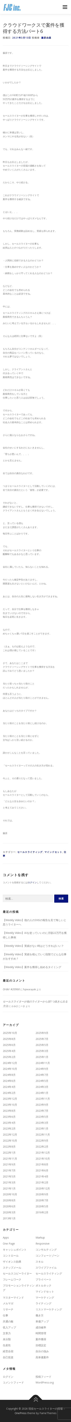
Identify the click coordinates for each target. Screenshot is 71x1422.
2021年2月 (42, 1182)
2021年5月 (9, 1176)
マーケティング (45, 1297)
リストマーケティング (49, 1309)
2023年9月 (42, 1104)
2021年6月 (42, 1170)
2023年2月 (9, 1128)
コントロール (11, 1255)
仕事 (5, 1315)
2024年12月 (10, 1063)
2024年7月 (42, 1075)
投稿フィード (43, 1376)
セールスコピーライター (17, 1273)
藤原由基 (46, 37)
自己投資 (8, 1357)
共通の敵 (8, 1321)
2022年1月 (9, 1152)
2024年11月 (43, 1063)
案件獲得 (41, 1339)
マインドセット (53, 852)
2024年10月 (10, 1068)
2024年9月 (42, 1068)
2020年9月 (42, 1194)
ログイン (32, 882)
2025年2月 (9, 1057)
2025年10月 (10, 1033)
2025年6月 (9, 1045)
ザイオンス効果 (12, 1261)
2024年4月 (9, 1087)
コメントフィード (13, 1382)
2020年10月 (10, 1194)
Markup (40, 1237)
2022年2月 (42, 1146)
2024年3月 (42, 1087)
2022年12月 (10, 1134)
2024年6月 (9, 1081)
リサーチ (8, 1309)
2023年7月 (42, 1110)
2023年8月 (9, 1110)
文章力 (7, 1333)
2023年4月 (9, 1122)
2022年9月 (42, 1140)
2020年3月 (9, 1212)
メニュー (65, 7)
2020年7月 (42, 1200)
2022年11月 (43, 1134)
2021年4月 (42, 1176)
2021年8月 (42, 1164)
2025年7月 (42, 1039)
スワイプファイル (46, 1267)
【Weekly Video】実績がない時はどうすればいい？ (33, 946)
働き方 (40, 1315)
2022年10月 (10, 1140)
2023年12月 (10, 1098)
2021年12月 (43, 1152)
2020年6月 (9, 1206)
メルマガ (8, 1303)
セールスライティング (30, 852)
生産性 (7, 1345)
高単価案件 (42, 1357)
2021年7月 (9, 1170)
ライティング (43, 1303)
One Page (9, 1243)
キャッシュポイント (15, 1249)
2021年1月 (9, 1188)
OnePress (21, 1413)
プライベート (43, 1279)
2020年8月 (9, 1200)
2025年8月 (9, 1039)
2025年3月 (42, 1051)
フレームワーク (12, 1279)
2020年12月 (43, 1188)
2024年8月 (9, 1075)
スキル (40, 1261)
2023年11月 (43, 1098)
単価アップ (42, 1321)
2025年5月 (42, 1045)
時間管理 (41, 1333)
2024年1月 (42, 1093)
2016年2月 (42, 1212)
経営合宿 (8, 1351)
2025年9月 (42, 1033)
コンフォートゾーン (47, 1255)
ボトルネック (43, 1285)
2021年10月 (43, 1158)
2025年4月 (9, 1051)
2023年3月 (42, 1122)
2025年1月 (42, 1057)
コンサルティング (46, 1249)
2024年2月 (9, 1093)
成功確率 (41, 1327)
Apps (6, 1237)
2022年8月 (9, 1146)
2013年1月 (9, 1218)
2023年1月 (42, 1128)
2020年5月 (42, 1206)
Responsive (43, 1243)
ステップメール (12, 1267)
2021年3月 (9, 1182)
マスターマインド (13, 1297)
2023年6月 (9, 1116)
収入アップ (9, 1327)
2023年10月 (10, 1104)
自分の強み (42, 1351)
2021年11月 (10, 1158)
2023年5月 (42, 1116)
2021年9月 (9, 1164)
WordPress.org (45, 1382)
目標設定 (41, 1345)
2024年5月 (42, 1081)
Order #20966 (11, 989)
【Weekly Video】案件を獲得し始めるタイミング (32, 967)
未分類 (7, 1339)
